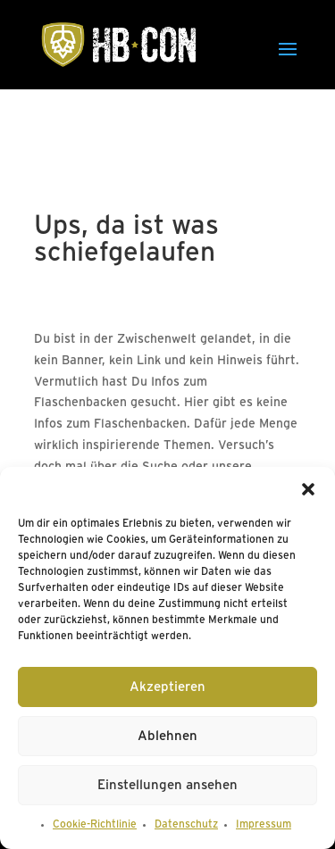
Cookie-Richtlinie (95, 824)
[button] (308, 489)
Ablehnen (167, 736)
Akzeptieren (167, 687)
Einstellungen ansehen (167, 785)
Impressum (263, 824)
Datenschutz (186, 824)
